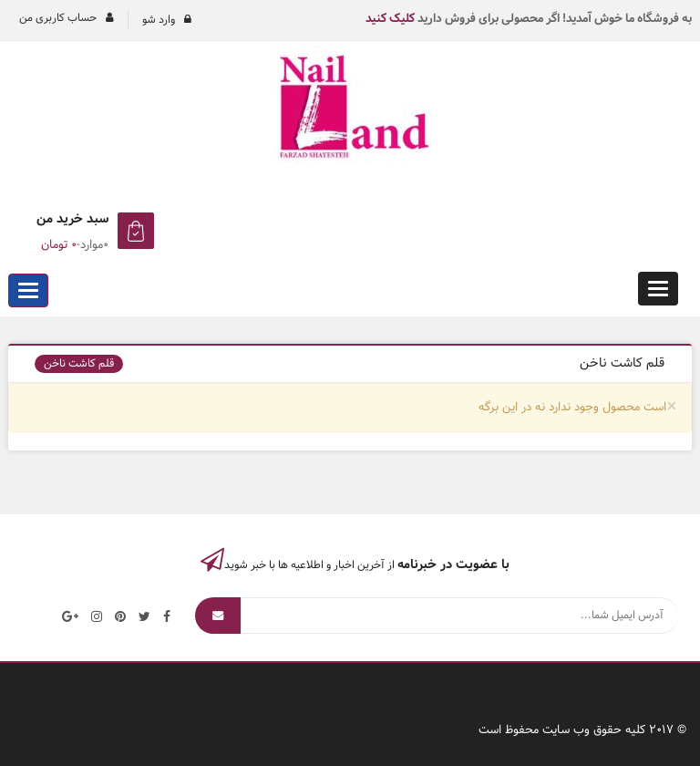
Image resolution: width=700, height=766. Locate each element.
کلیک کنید (390, 18)
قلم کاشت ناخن (79, 364)
